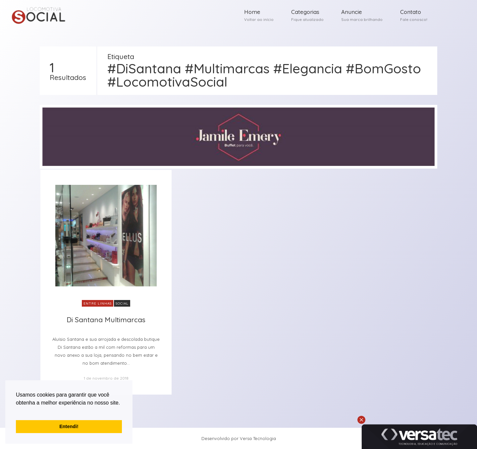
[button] (17, 411)
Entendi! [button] (69, 426)
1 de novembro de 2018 (106, 378)
